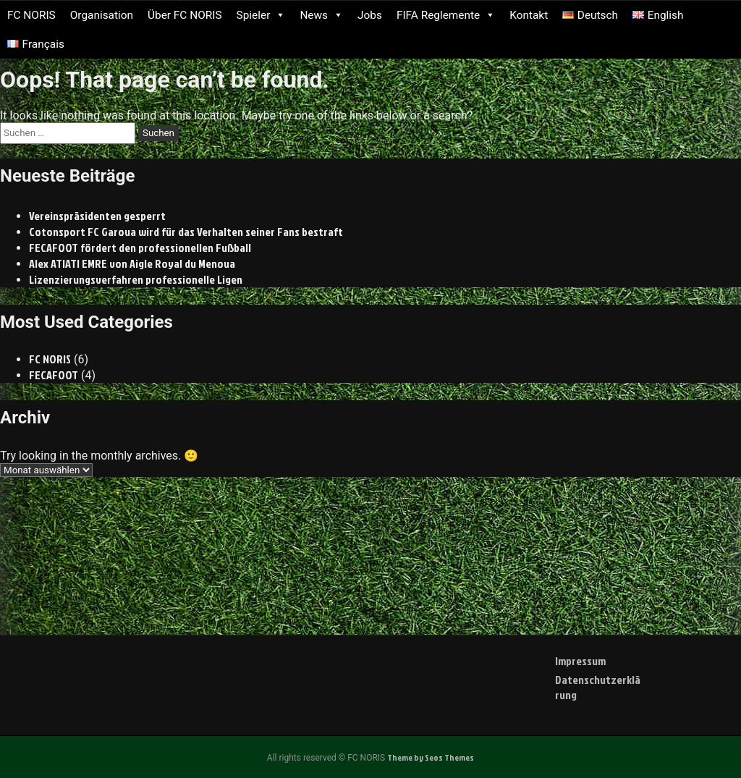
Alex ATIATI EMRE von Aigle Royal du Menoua (132, 263)
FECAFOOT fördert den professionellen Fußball (140, 247)
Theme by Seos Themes (430, 757)
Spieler (261, 15)
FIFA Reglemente (446, 15)
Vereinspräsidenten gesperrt (97, 216)
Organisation (101, 15)
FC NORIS (31, 15)
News (321, 15)
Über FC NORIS (185, 15)
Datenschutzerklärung (597, 687)
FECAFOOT (53, 375)
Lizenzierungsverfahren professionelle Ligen (135, 279)
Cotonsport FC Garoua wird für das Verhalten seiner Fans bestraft (186, 232)
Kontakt (528, 15)
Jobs (369, 15)
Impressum (580, 661)
